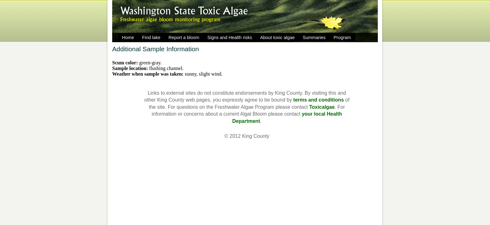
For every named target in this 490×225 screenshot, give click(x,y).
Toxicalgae (322, 107)
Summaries (314, 37)
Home (128, 37)
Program (342, 37)
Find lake (151, 37)
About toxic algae (277, 37)
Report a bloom (183, 37)
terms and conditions (318, 99)
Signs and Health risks (229, 37)
